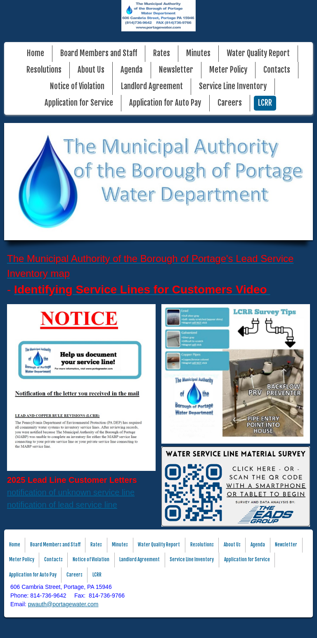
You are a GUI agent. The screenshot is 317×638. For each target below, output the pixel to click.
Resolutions (44, 70)
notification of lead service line (62, 504)
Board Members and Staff (98, 53)
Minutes (198, 53)
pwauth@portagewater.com (63, 604)
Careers (230, 103)
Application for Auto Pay (165, 103)
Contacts (276, 70)
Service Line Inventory (233, 86)
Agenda (131, 70)
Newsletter (176, 70)
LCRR (265, 103)
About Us (91, 70)
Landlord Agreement (152, 86)
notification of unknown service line (71, 492)
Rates (161, 53)
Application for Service (79, 103)
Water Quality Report (258, 53)
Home (35, 53)
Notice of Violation (77, 86)
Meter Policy (228, 70)
